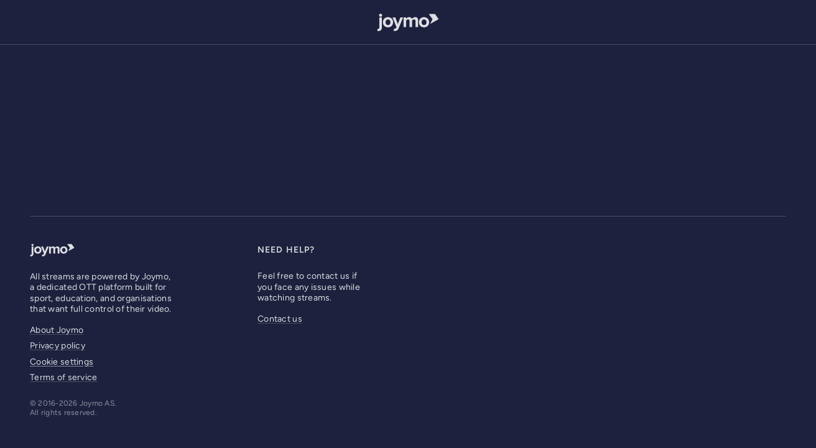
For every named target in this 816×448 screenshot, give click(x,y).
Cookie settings (61, 362)
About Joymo (56, 330)
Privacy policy (57, 345)
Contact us (279, 319)
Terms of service (63, 377)
